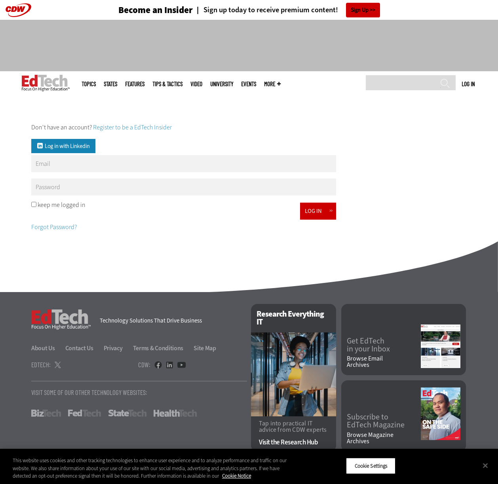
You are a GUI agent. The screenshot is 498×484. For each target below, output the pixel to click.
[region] (249, 466)
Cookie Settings (371, 465)
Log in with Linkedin (67, 146)
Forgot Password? (54, 227)
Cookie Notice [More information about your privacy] (236, 476)
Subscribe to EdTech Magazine (376, 421)
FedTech (84, 413)
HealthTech (175, 413)
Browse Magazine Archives (370, 438)
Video (196, 84)
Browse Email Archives (365, 361)
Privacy (113, 348)
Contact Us (79, 348)
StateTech (127, 413)
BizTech (46, 413)
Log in (468, 83)
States (110, 84)
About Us (43, 348)
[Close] (485, 465)
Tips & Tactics (167, 84)
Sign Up (360, 10)
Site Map (205, 348)
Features (134, 84)
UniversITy (221, 84)
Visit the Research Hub (288, 442)
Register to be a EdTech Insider (132, 127)
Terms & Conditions (158, 348)
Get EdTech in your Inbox (368, 345)
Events (248, 84)
